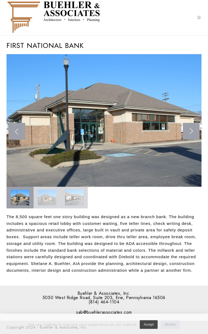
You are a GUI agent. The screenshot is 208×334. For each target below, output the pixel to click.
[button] (104, 120)
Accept (149, 326)
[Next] (191, 131)
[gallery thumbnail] (20, 197)
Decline (170, 326)
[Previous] (16, 131)
